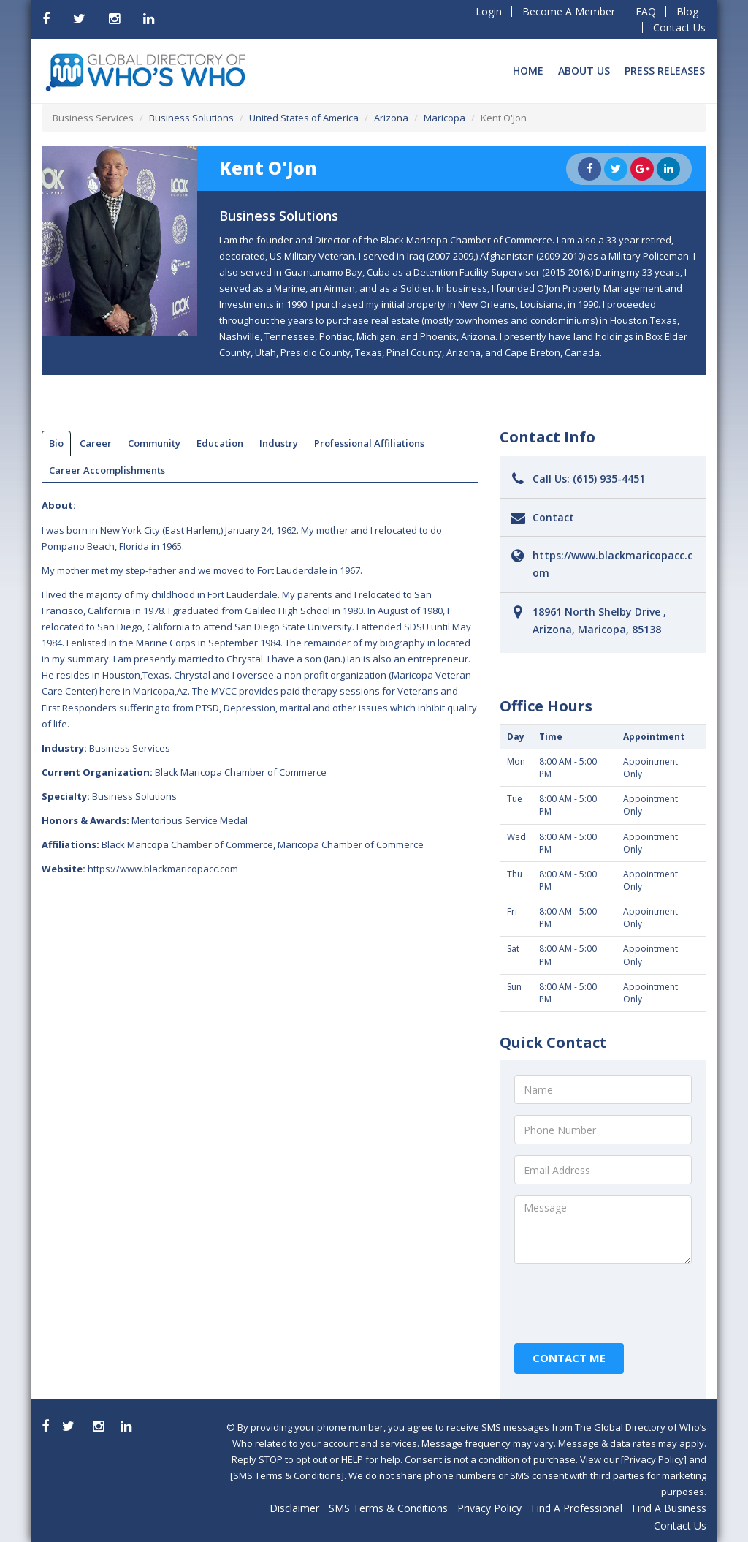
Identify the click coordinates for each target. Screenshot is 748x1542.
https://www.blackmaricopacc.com (163, 868)
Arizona (391, 117)
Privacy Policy (489, 1508)
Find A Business (669, 1508)
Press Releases (665, 71)
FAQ (646, 11)
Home (528, 71)
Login (489, 11)
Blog (687, 11)
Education (219, 443)
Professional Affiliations (369, 443)
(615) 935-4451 (609, 478)
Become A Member (568, 11)
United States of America (304, 117)
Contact (553, 517)
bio (56, 443)
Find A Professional (576, 1508)
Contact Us (679, 27)
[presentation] (625, 1303)
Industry (278, 443)
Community (154, 443)
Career (96, 443)
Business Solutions (191, 117)
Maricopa (444, 117)
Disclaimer (294, 1508)
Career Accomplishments (107, 470)
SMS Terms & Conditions (388, 1508)
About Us (584, 71)
